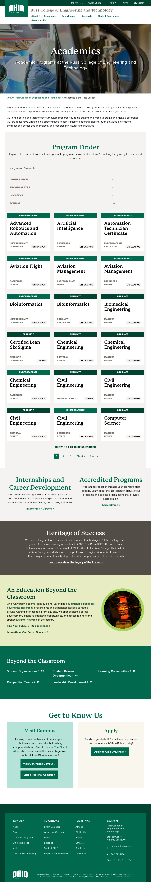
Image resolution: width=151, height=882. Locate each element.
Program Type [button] (55, 179)
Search (139, 2)
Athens (79, 803)
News (47, 813)
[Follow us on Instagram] (114, 838)
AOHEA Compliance (61, 850)
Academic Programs (23, 813)
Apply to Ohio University (110, 728)
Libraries (48, 819)
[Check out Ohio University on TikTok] (134, 862)
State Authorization (104, 852)
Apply (113, 2)
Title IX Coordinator (122, 852)
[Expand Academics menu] (57, 16)
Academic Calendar (54, 808)
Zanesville (81, 829)
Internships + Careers (39, 485)
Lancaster (80, 819)
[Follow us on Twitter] (130, 836)
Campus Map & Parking (25, 829)
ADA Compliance (44, 850)
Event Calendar (52, 803)
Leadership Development (72, 658)
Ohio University (25, 861)
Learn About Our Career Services (26, 608)
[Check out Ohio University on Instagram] (116, 865)
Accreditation (110, 481)
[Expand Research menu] (93, 16)
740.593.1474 (118, 830)
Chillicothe (81, 808)
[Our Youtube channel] (124, 836)
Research (87, 16)
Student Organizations (25, 647)
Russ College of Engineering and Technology (72, 10)
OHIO (10, 97)
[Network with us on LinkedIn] (119, 836)
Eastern (79, 813)
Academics (50, 16)
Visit (15, 824)
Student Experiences (108, 16)
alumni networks (27, 596)
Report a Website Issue (56, 829)
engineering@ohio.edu (122, 824)
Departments (69, 16)
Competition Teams (23, 658)
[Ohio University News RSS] (138, 862)
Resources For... (39, 20)
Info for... (77, 2)
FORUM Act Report (102, 850)
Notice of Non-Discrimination (64, 852)
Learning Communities (116, 647)
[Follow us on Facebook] (109, 836)
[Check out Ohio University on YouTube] (125, 863)
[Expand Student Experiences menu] (121, 16)
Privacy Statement (86, 852)
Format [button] (119, 179)
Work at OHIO (51, 824)
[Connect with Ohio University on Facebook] (112, 862)
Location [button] (85, 179)
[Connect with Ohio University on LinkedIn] (121, 862)
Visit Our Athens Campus (39, 740)
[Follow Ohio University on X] (130, 862)
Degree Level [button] (19, 179)
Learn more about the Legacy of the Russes (75, 538)
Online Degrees (21, 819)
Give (125, 2)
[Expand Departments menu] (77, 16)
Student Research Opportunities (65, 649)
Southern (80, 824)
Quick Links (95, 2)
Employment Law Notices (82, 850)
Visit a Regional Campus (39, 751)
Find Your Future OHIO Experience (27, 602)
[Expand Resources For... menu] (50, 20)
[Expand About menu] (40, 16)
